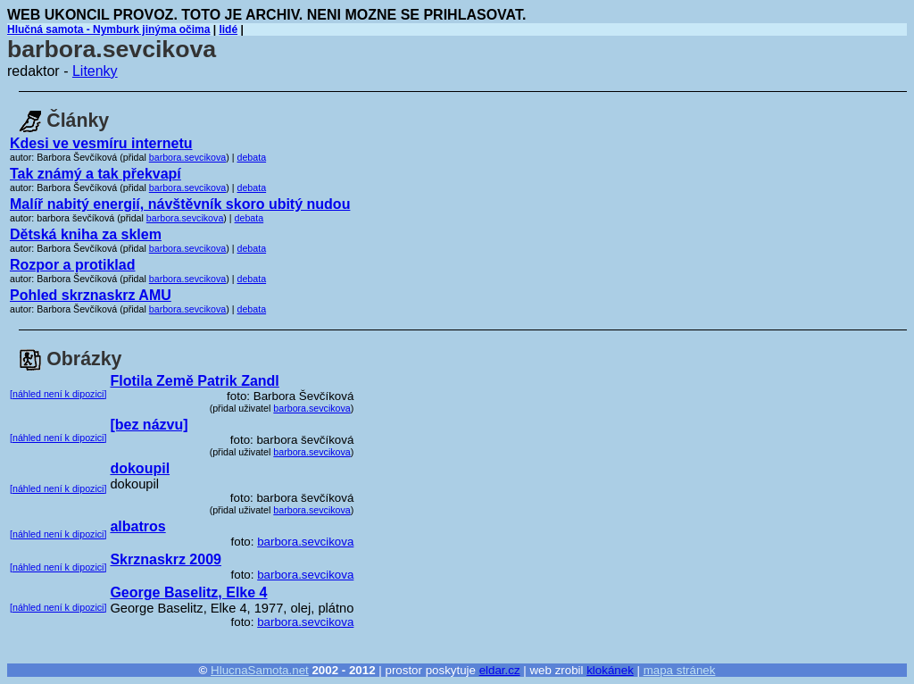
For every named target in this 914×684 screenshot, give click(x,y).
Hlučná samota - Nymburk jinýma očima (108, 29)
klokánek (610, 670)
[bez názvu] (148, 424)
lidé (228, 29)
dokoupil (140, 468)
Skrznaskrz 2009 (165, 559)
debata (252, 157)
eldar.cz (499, 670)
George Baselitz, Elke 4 (188, 592)
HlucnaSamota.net (260, 670)
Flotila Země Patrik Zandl (194, 380)
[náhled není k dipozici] (58, 393)
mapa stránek (680, 670)
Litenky (95, 71)
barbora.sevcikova (187, 157)
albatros (137, 526)
